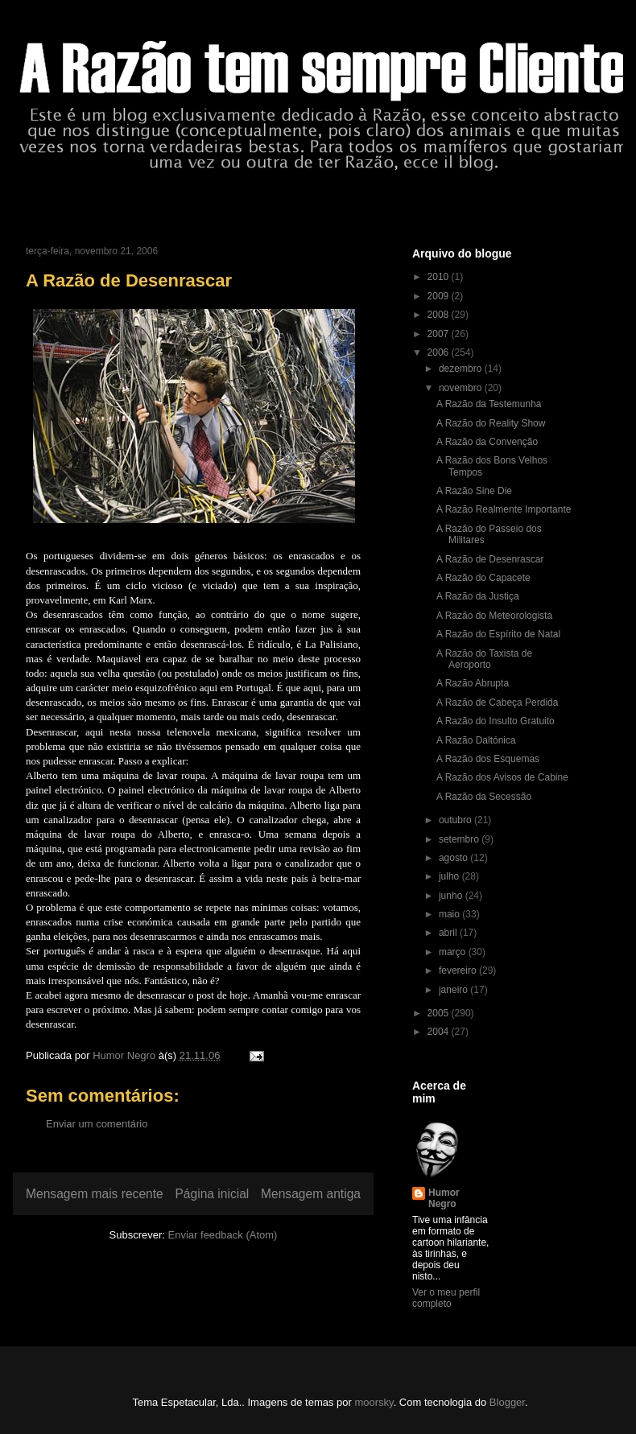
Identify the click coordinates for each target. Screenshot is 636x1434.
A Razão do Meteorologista (494, 615)
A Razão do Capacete (483, 577)
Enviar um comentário (96, 1124)
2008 (439, 314)
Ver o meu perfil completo (446, 1298)
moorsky (373, 1402)
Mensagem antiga (311, 1194)
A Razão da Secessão (483, 796)
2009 (439, 296)
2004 (439, 1031)
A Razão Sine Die (474, 491)
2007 (439, 334)
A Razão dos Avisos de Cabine (502, 777)
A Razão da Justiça (477, 596)
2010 (439, 276)
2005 (439, 1013)
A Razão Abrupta (472, 683)
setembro (460, 839)
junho (452, 895)
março (454, 952)
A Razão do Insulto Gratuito (495, 721)
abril (449, 932)
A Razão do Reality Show (490, 423)
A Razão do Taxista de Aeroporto (484, 659)
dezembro (462, 368)
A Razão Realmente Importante (503, 509)
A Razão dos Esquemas (487, 758)
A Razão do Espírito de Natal (498, 634)
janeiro (454, 989)
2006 (439, 352)
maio (450, 914)
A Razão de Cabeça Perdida (497, 702)
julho (450, 876)
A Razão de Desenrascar (489, 559)
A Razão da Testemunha (489, 404)
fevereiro (459, 970)
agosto (454, 857)
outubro (456, 820)
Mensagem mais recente (94, 1194)
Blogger (507, 1402)
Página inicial (212, 1194)
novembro (462, 388)
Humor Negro (444, 1198)
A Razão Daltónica (476, 740)
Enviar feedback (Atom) (223, 1235)
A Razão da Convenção (487, 441)
